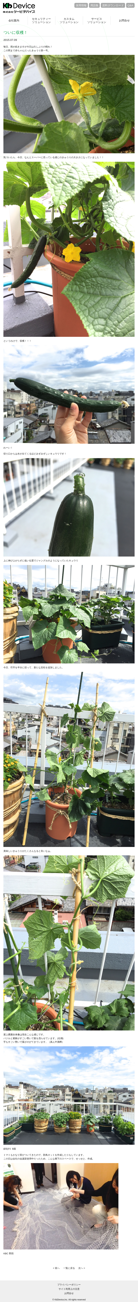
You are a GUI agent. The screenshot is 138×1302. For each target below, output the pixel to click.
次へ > (81, 1268)
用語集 (94, 5)
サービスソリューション (96, 20)
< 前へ (56, 1268)
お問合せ (124, 20)
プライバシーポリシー (69, 1284)
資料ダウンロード (113, 5)
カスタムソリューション (69, 20)
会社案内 (13, 20)
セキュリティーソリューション (41, 20)
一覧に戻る (69, 1268)
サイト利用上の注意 (69, 1289)
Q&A (130, 5)
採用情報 (81, 5)
